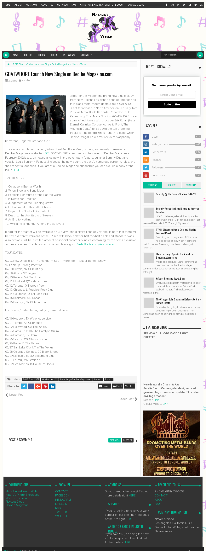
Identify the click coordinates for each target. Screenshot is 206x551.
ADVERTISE (47, 4)
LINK (156, 399)
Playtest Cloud (14, 497)
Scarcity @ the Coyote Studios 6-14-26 (176, 194)
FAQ (74, 4)
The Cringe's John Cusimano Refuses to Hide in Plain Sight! (178, 301)
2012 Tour (28, 379)
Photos (28, 55)
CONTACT (31, 4)
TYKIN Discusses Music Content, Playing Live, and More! (176, 231)
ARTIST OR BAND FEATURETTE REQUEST (102, 4)
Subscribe (171, 104)
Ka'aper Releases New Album (170, 278)
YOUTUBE (61, 512)
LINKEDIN (61, 499)
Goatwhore (47, 379)
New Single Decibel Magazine (75, 379)
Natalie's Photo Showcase (22, 490)
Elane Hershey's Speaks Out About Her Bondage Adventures (175, 255)
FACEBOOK (62, 491)
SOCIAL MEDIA (136, 4)
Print (117, 386)
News (15, 55)
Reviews (85, 55)
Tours (41, 55)
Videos (54, 55)
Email (104, 386)
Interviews (69, 55)
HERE (46, 153)
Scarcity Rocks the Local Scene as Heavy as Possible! (177, 210)
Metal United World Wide (21, 487)
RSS (58, 504)
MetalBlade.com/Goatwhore (95, 244)
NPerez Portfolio (16, 494)
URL (129, 386)
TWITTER (61, 508)
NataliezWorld (12, 547)
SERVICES (62, 4)
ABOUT (18, 4)
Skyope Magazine (17, 501)
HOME (7, 4)
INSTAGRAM (63, 495)
